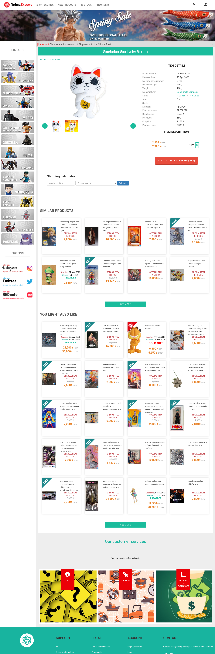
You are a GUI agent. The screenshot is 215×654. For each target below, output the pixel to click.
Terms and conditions (101, 623)
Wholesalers (133, 634)
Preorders (103, 4)
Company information (101, 634)
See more (125, 297)
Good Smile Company (187, 92)
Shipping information (65, 629)
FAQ (57, 623)
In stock (85, 4)
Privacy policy (97, 629)
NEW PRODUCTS (67, 4)
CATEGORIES (45, 4)
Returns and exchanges (66, 634)
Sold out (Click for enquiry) (176, 160)
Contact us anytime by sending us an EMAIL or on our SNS (188, 623)
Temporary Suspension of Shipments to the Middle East (74, 44)
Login (130, 629)
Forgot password (135, 623)
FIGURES (44, 59)
